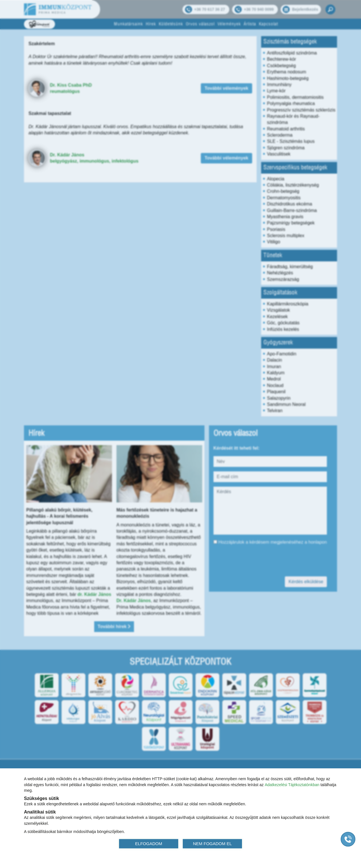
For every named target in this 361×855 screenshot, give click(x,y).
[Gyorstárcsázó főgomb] (348, 839)
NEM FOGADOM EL (212, 843)
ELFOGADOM (148, 843)
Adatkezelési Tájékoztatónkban (292, 784)
